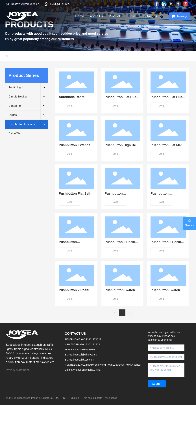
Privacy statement (17, 370)
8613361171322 (59, 4)
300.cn (75, 397)
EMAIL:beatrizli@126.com (79, 359)
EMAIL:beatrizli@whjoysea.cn (81, 354)
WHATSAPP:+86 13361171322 (82, 344)
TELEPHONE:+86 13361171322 (83, 339)
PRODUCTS (29, 24)
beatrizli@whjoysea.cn (25, 4)
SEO (66, 397)
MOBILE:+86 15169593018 (80, 349)
